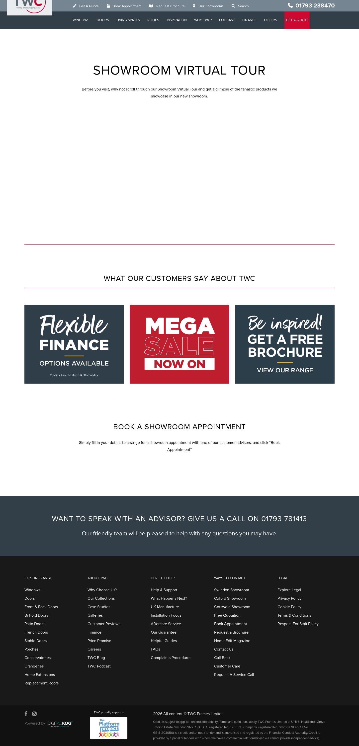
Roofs (161, 20)
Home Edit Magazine (232, 640)
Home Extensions (39, 674)
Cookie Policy (289, 606)
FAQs (155, 649)
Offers (278, 20)
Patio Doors (34, 623)
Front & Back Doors (41, 606)
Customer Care (227, 666)
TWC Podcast (99, 666)
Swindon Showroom (231, 589)
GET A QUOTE (305, 20)
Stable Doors (35, 640)
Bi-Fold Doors (36, 615)
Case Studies (99, 606)
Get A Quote (97, 6)
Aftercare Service (166, 623)
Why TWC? (211, 20)
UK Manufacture (165, 606)
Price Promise (99, 640)
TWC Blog (96, 657)
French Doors (36, 632)
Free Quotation (227, 615)
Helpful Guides (164, 640)
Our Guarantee (164, 632)
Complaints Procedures (171, 657)
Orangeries (34, 666)
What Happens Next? (169, 598)
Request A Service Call (234, 674)
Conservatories (37, 657)
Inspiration (185, 20)
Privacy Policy (289, 598)
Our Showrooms (219, 6)
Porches (31, 649)
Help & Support (164, 589)
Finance (257, 20)
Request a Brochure (231, 632)
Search (251, 6)
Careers (94, 649)
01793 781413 (284, 518)
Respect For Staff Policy (298, 623)
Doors (111, 20)
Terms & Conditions (294, 615)
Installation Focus (166, 615)
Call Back (222, 657)
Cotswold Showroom (232, 606)
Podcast (235, 20)
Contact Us (223, 649)
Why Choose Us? (102, 589)
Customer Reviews (104, 623)
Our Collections (101, 598)
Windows (89, 20)
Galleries (95, 615)
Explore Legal (289, 589)
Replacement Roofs (41, 683)
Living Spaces (136, 20)
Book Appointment (135, 6)
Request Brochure (178, 6)
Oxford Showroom (230, 598)
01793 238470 (315, 5)
